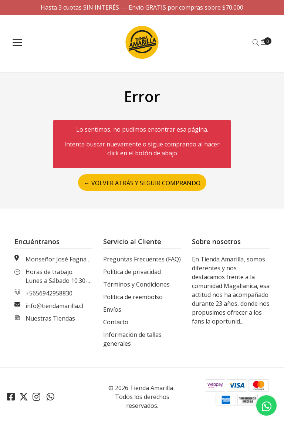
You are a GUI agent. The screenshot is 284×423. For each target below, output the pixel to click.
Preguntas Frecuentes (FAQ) (142, 259)
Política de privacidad (132, 272)
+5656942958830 (49, 293)
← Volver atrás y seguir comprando (142, 183)
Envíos (112, 309)
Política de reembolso (133, 297)
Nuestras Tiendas (50, 318)
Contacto (115, 322)
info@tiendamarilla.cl (54, 306)
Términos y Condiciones (136, 284)
